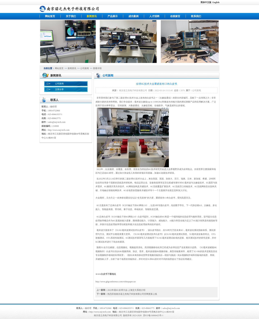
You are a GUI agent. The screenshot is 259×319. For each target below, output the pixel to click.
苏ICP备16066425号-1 (153, 315)
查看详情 (97, 68)
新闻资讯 (92, 16)
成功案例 (133, 16)
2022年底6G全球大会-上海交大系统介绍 (126, 290)
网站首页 (50, 16)
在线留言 (175, 16)
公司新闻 (84, 68)
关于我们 (71, 16)
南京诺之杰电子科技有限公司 (133, 90)
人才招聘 (154, 16)
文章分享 (59, 89)
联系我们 (196, 16)
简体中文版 (206, 2)
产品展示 (113, 16)
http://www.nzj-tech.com (58, 130)
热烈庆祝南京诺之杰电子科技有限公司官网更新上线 (132, 294)
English (215, 2)
